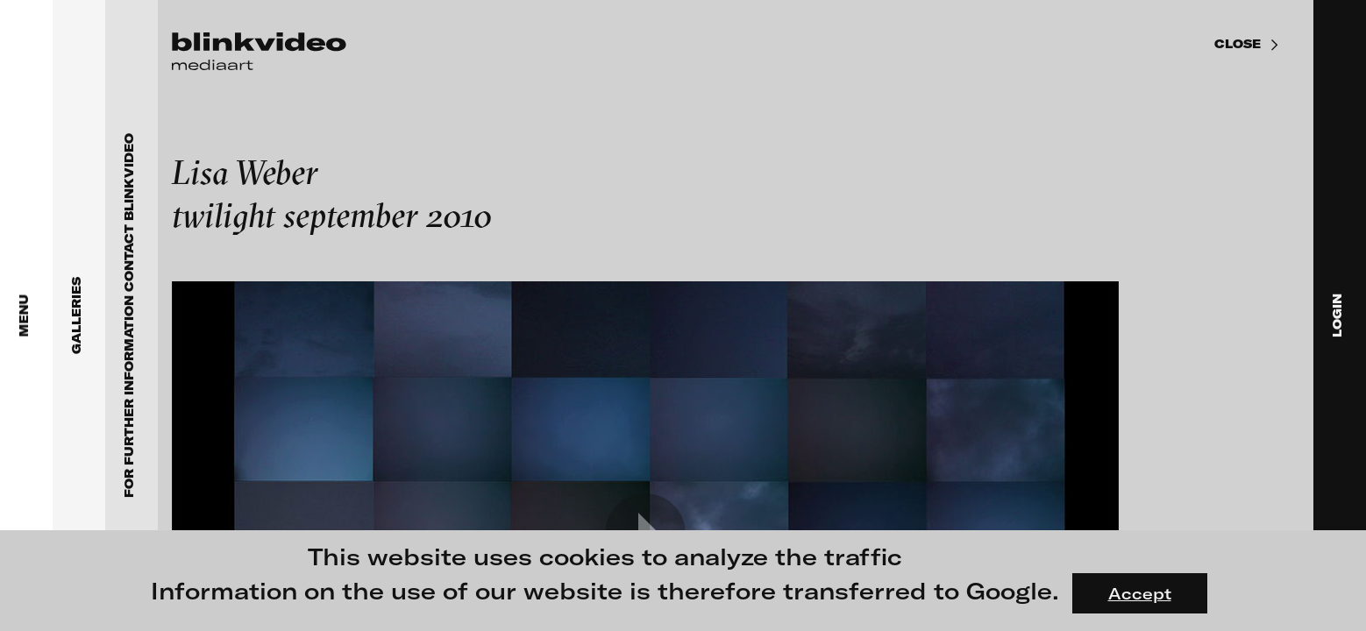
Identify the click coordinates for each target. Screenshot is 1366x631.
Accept (1139, 593)
